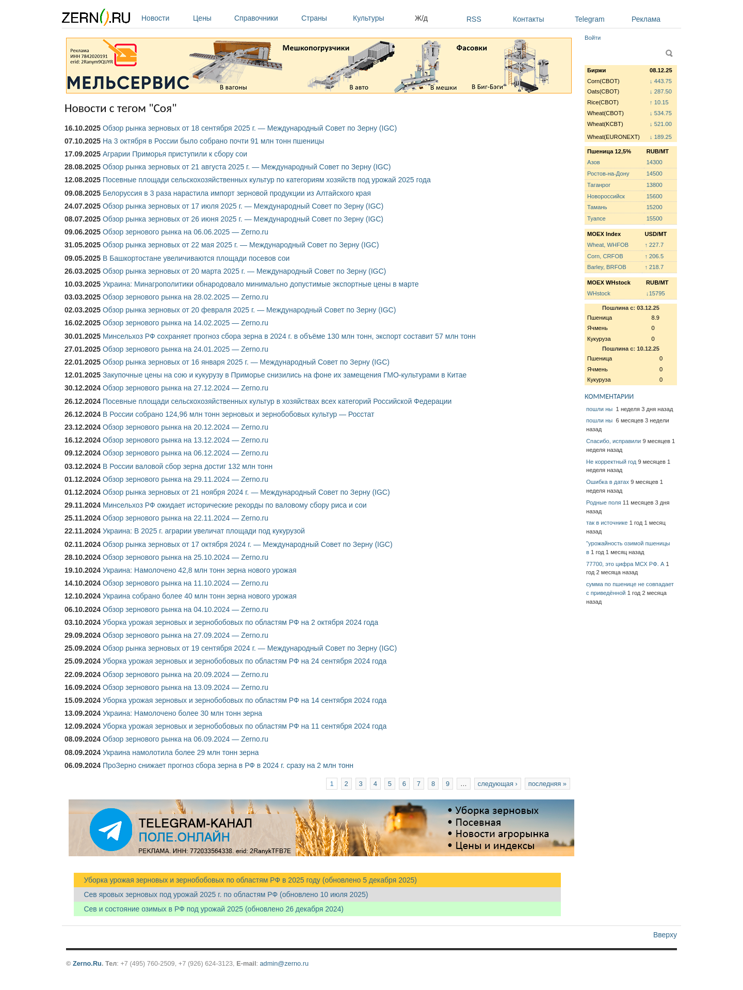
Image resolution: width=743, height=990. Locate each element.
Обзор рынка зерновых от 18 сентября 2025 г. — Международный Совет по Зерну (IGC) (250, 128)
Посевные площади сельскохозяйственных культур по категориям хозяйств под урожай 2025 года (267, 180)
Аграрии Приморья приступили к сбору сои (175, 154)
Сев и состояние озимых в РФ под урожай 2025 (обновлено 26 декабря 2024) (209, 909)
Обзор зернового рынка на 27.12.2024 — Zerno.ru (185, 388)
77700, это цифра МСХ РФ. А (625, 564)
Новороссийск (606, 196)
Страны (324, 18)
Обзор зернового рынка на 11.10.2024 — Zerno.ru (185, 583)
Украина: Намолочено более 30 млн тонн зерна (182, 713)
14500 (655, 173)
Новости (164, 18)
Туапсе (596, 218)
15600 (655, 196)
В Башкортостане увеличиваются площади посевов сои (196, 258)
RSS (473, 19)
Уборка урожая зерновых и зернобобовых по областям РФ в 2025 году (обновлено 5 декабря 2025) (245, 880)
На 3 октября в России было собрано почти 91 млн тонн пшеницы (213, 141)
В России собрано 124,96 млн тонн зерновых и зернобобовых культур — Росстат (239, 414)
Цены (211, 18)
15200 (655, 207)
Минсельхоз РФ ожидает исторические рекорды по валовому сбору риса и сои (235, 505)
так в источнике (607, 523)
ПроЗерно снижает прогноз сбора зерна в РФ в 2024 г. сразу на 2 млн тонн (228, 765)
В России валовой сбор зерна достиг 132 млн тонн (187, 466)
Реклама (646, 19)
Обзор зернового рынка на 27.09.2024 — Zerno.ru (185, 635)
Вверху (665, 935)
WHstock (598, 293)
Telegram (590, 19)
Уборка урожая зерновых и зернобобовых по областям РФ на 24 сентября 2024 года (244, 661)
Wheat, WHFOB (607, 245)
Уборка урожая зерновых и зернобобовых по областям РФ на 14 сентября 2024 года (244, 700)
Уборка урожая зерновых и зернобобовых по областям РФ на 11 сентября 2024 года (244, 726)
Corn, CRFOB (605, 256)
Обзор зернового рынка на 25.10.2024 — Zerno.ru (185, 557)
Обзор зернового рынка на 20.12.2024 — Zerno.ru (185, 427)
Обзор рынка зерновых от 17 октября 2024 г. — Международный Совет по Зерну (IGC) (248, 544)
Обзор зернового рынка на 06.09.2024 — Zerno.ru (185, 739)
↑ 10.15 (659, 102)
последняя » (547, 784)
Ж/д (421, 18)
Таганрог (598, 185)
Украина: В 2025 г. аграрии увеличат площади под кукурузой (204, 531)
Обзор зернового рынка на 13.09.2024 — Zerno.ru (185, 687)
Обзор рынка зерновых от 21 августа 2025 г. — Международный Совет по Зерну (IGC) (247, 167)
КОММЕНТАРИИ (609, 396)
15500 (655, 218)
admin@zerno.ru (284, 963)
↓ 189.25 (661, 137)
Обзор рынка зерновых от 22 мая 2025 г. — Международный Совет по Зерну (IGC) (241, 245)
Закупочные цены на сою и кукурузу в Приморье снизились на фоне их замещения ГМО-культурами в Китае (284, 375)
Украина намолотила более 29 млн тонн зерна (181, 752)
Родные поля (603, 502)
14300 (655, 162)
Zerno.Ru (87, 963)
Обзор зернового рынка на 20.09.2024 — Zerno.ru (185, 674)
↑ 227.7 (654, 245)
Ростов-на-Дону (608, 173)
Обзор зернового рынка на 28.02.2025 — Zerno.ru (185, 297)
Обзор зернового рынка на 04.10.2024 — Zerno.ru (185, 609)
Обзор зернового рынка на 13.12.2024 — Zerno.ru (185, 440)
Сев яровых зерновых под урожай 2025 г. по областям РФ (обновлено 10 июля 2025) (221, 894)
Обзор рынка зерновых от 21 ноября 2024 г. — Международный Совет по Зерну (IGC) (246, 492)
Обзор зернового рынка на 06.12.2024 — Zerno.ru (185, 453)
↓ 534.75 (661, 113)
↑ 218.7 (654, 267)
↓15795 (655, 293)
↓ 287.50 (661, 91)
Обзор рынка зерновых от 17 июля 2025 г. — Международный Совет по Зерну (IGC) (243, 206)
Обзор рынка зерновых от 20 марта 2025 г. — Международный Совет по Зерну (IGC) (244, 271)
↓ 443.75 (661, 81)
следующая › (498, 784)
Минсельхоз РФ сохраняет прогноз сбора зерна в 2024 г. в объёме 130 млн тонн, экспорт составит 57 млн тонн (289, 336)
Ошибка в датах (607, 482)
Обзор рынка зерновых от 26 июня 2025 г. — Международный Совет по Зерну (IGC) (243, 219)
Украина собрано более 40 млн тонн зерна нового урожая (200, 596)
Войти (593, 38)
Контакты (528, 19)
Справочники (265, 18)
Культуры (381, 18)
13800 (655, 185)
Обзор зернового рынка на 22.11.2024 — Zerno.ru (185, 518)
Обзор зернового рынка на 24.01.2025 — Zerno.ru (185, 349)
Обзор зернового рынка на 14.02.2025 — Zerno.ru (185, 323)
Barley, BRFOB (606, 267)
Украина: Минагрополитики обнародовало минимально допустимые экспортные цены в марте (260, 284)
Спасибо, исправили (613, 441)
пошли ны (600, 409)
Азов (593, 162)
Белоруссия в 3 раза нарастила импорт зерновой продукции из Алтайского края (237, 193)
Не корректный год (611, 462)
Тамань (597, 207)
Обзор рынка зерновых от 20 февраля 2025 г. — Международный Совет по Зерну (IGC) (249, 310)
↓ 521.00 (661, 124)
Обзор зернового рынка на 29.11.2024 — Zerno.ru (185, 479)
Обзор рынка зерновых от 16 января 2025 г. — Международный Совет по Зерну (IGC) (246, 362)
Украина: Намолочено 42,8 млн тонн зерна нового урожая (200, 570)
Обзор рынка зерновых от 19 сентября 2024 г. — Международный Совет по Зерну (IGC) (250, 648)
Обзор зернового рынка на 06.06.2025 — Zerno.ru (185, 232)
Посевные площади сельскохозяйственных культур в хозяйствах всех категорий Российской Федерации (277, 401)
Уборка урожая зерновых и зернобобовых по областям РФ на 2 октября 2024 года (240, 622)
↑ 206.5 (654, 256)
